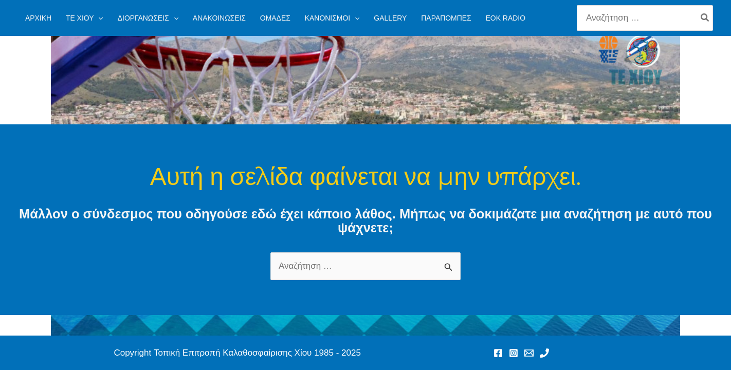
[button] (85, 18)
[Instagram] (513, 353)
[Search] (705, 18)
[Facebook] (498, 353)
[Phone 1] (544, 353)
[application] (98, 18)
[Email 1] (529, 353)
